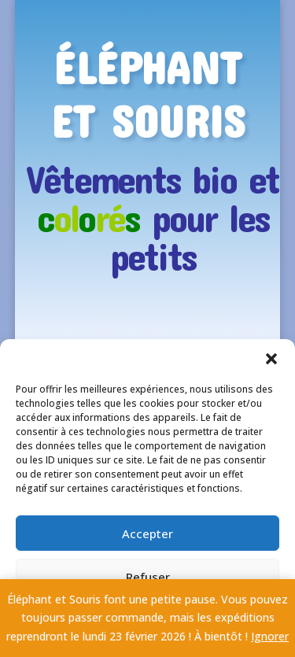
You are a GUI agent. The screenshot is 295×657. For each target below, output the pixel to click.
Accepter (147, 533)
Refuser (148, 577)
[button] (271, 359)
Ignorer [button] (270, 636)
